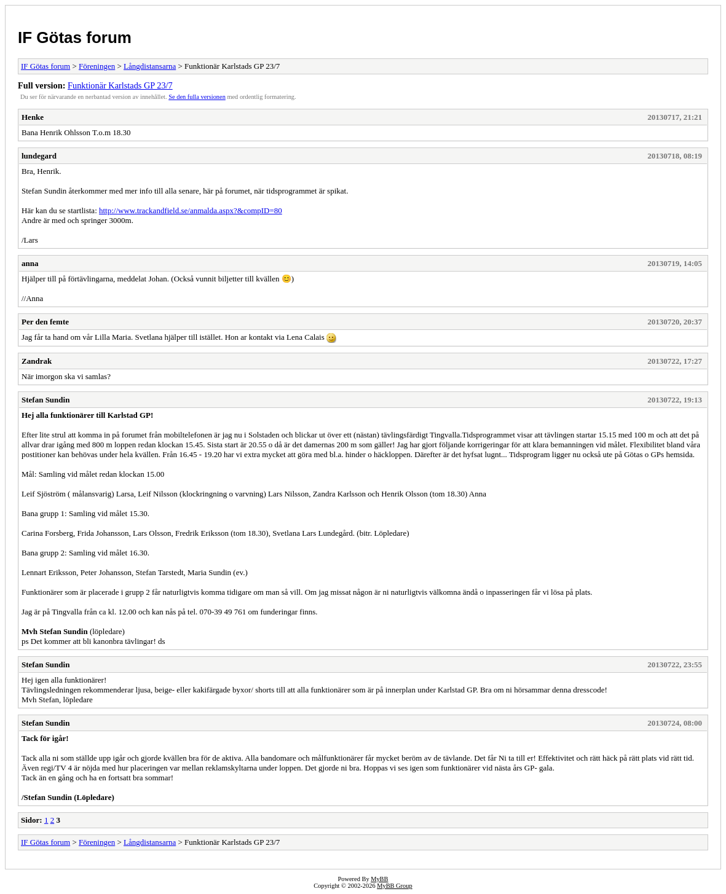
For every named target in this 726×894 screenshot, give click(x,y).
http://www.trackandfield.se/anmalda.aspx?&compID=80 (190, 210)
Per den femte (45, 321)
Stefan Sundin (45, 399)
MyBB (379, 879)
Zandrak (37, 361)
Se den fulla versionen (197, 96)
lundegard (39, 155)
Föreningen (97, 66)
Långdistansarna (150, 66)
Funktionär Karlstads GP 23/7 (120, 85)
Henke (33, 117)
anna (30, 263)
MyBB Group (394, 885)
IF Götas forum (75, 37)
